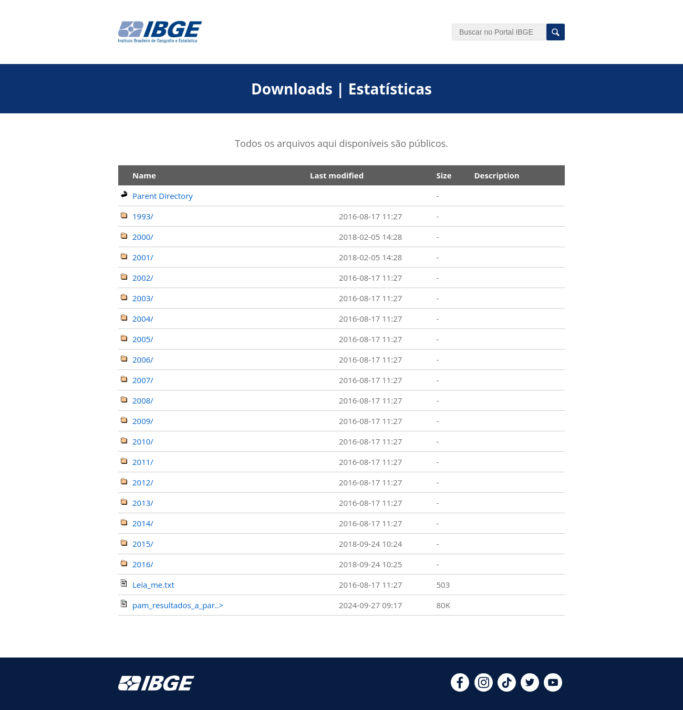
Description (496, 175)
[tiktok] (507, 688)
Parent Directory (162, 195)
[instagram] (483, 688)
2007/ (142, 380)
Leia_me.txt (153, 584)
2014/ (142, 523)
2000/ (142, 236)
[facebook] (460, 688)
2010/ (142, 441)
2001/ (142, 257)
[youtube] (553, 688)
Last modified (337, 175)
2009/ (142, 421)
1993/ (142, 216)
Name (144, 175)
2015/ (142, 543)
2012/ (142, 482)
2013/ (142, 502)
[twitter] (530, 688)
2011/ (142, 462)
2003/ (142, 298)
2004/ (142, 318)
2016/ (142, 564)
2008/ (142, 400)
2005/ (142, 339)
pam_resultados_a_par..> (177, 605)
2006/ (142, 359)
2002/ (142, 277)
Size (443, 175)
